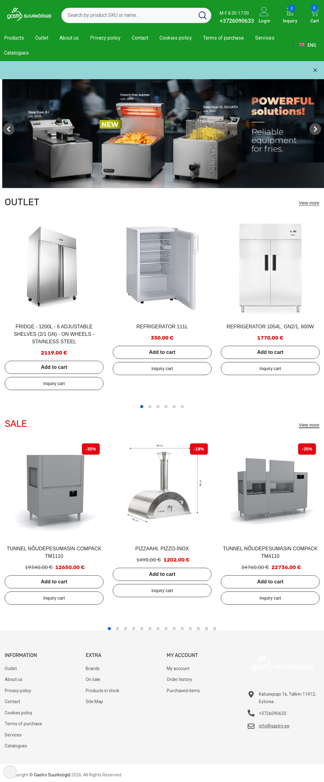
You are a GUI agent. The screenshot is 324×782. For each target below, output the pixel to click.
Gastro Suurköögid (52, 774)
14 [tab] (214, 628)
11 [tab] (190, 628)
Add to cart (54, 367)
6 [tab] (182, 406)
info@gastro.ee (274, 725)
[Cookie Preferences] (10, 772)
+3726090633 (237, 20)
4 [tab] (166, 406)
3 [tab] (158, 406)
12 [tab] (198, 628)
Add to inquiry (54, 383)
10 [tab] (182, 628)
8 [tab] (166, 628)
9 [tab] (174, 628)
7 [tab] (158, 628)
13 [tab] (206, 628)
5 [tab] (174, 406)
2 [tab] (149, 406)
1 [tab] (141, 406)
